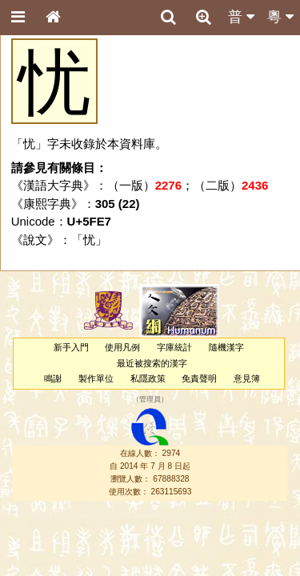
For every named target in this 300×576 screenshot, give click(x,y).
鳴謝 (53, 378)
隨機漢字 (226, 347)
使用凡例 (122, 347)
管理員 (150, 400)
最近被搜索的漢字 (152, 363)
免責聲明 (199, 378)
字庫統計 (174, 347)
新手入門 (71, 347)
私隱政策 (148, 378)
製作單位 (96, 378)
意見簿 (247, 378)
